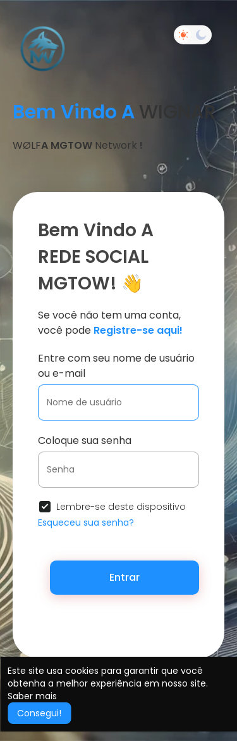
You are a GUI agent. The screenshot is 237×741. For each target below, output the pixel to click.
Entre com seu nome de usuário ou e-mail (116, 366)
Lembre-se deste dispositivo (121, 506)
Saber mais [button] (32, 696)
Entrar (124, 577)
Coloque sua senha (84, 440)
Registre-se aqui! (138, 330)
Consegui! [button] (39, 713)
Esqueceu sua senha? (86, 522)
